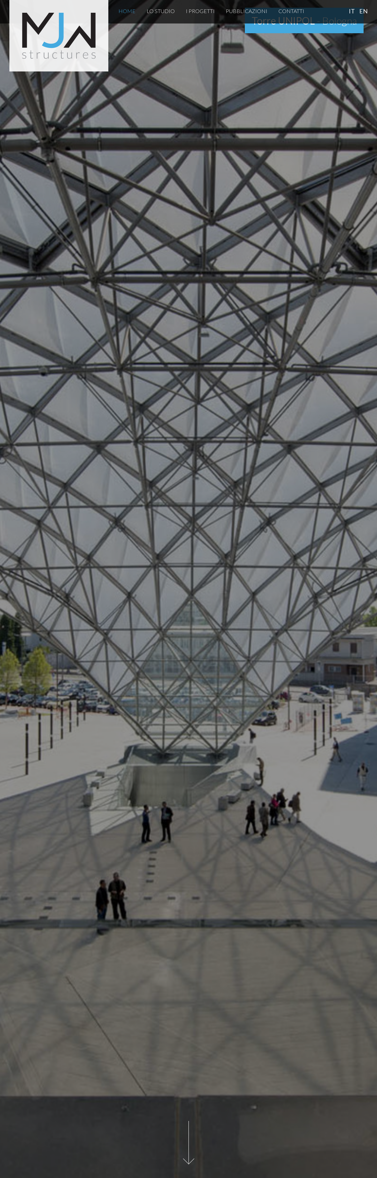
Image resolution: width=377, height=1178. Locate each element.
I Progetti (200, 11)
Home (127, 11)
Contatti (291, 11)
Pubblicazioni (246, 11)
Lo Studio (161, 11)
